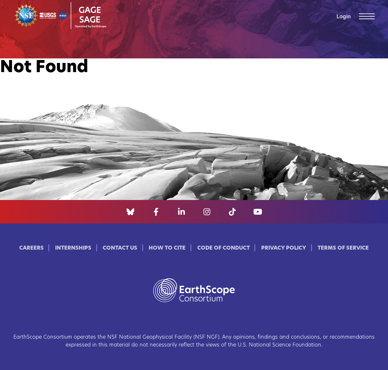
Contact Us (120, 248)
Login (343, 17)
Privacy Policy (283, 248)
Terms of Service (343, 248)
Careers (31, 248)
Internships (73, 248)
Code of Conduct (223, 248)
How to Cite (167, 248)
